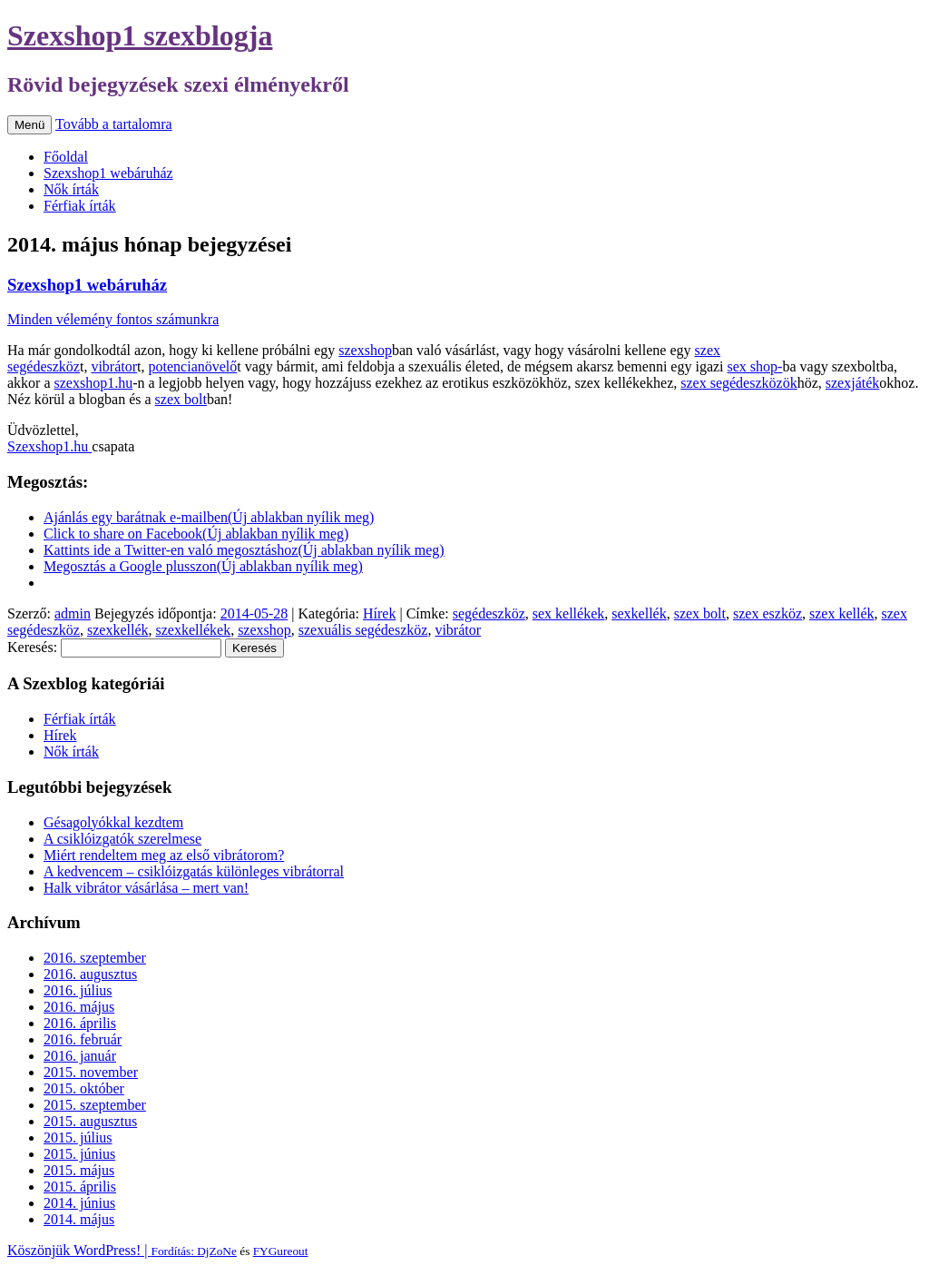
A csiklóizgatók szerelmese (122, 838)
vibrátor (114, 366)
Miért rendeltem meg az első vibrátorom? (164, 855)
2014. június (79, 1203)
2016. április (80, 1023)
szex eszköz (767, 613)
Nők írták (71, 189)
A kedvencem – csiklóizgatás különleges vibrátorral (194, 871)
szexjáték (853, 383)
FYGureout (280, 1251)
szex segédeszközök (738, 383)
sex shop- (755, 366)
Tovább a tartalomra (113, 124)
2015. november (91, 1072)
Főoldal (66, 156)
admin (72, 613)
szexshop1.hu (93, 383)
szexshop (365, 350)
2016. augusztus (90, 974)
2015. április (80, 1186)
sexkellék (638, 613)
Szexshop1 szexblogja (139, 35)
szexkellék (118, 630)
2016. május (79, 1006)
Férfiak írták (80, 205)
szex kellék (842, 613)
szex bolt (181, 399)
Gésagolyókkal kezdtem (113, 822)
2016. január (80, 1055)
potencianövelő (193, 366)
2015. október (84, 1088)
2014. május (79, 1219)
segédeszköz (489, 613)
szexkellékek (193, 630)
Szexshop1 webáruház (108, 173)
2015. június (79, 1154)
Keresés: (32, 647)
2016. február (83, 1039)
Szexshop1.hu (49, 446)
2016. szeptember (95, 957)
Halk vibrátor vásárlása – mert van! (146, 887)
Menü (29, 125)
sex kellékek (569, 613)
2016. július (78, 990)
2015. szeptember (95, 1105)
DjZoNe (217, 1251)
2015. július (78, 1137)
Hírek (379, 613)
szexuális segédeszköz (363, 630)
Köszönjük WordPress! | (102, 1250)
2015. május (79, 1170)
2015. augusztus (90, 1121)
